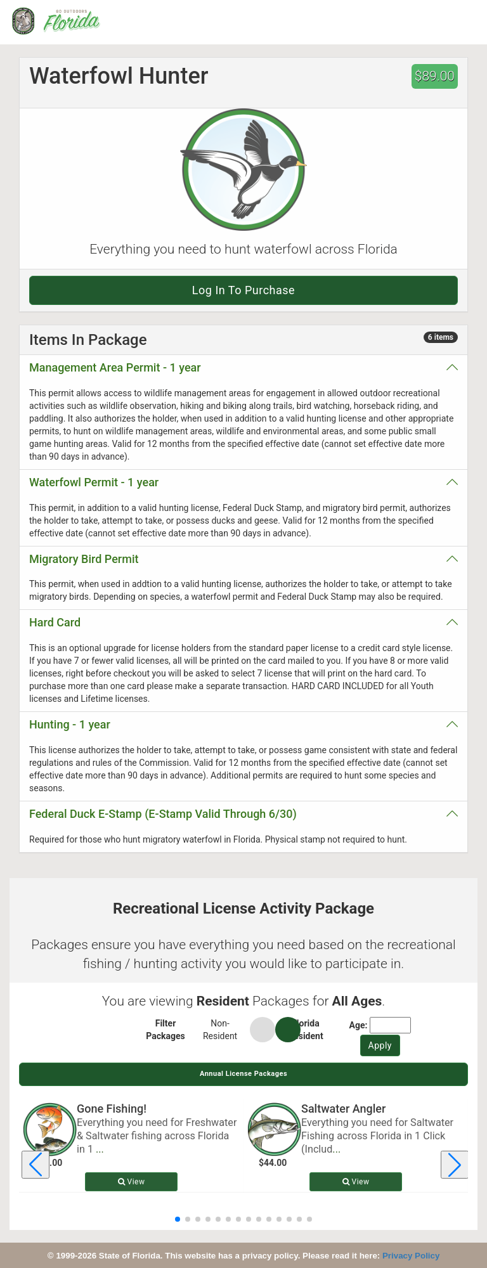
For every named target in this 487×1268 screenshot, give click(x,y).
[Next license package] (455, 1165)
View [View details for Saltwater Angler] (356, 1181)
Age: (358, 1025)
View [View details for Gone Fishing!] (131, 1181)
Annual (243, 1074)
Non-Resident (220, 1029)
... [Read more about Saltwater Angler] (336, 1149)
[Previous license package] (35, 1165)
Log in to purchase (243, 290)
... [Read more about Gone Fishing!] (100, 1149)
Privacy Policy (410, 1255)
